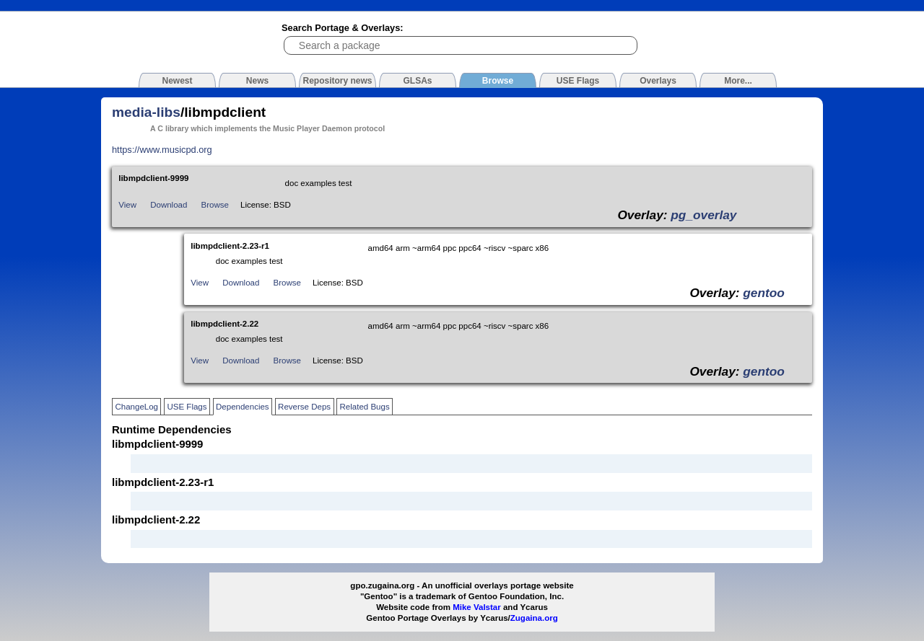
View (127, 204)
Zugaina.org (534, 618)
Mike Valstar (477, 607)
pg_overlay (703, 215)
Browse (215, 204)
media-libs (146, 112)
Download (168, 204)
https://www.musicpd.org (162, 149)
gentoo (764, 293)
